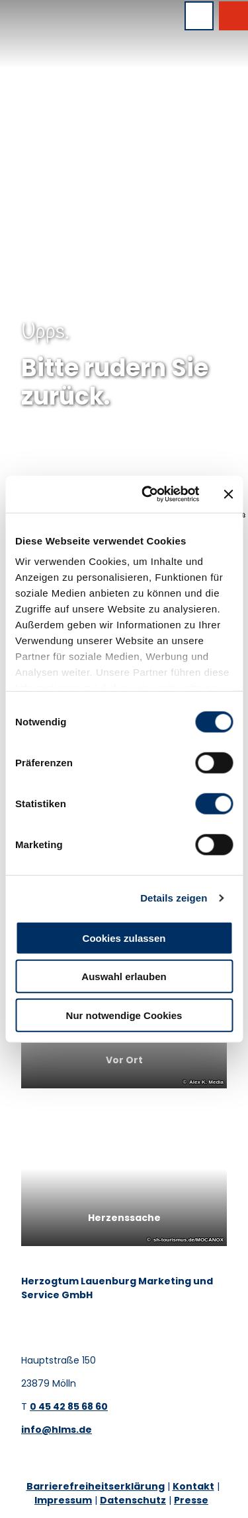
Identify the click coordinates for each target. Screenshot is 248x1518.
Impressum (63, 1500)
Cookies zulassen (124, 937)
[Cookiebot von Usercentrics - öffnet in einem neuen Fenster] (148, 494)
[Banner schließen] (228, 494)
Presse (191, 1500)
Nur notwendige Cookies (124, 1014)
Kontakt (193, 1486)
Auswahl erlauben (123, 976)
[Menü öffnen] (199, 15)
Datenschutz (133, 1500)
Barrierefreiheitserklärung (95, 1486)
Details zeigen (173, 898)
